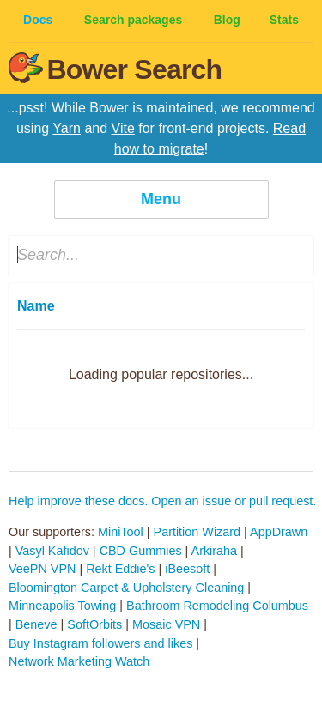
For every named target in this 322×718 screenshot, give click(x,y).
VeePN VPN (42, 569)
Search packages (133, 20)
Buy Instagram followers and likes (100, 643)
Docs (37, 20)
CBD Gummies (141, 551)
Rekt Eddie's (120, 569)
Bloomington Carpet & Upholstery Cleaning (126, 587)
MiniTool (120, 532)
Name (36, 306)
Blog (227, 20)
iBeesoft (187, 569)
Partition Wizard (197, 532)
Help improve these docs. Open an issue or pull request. (162, 501)
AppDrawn (278, 532)
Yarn (66, 128)
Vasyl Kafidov (52, 551)
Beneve (36, 624)
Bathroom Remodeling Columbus (217, 605)
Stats (284, 20)
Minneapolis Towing (62, 605)
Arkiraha (214, 551)
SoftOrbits (94, 624)
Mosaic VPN (166, 624)
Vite (123, 128)
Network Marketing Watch (79, 661)
